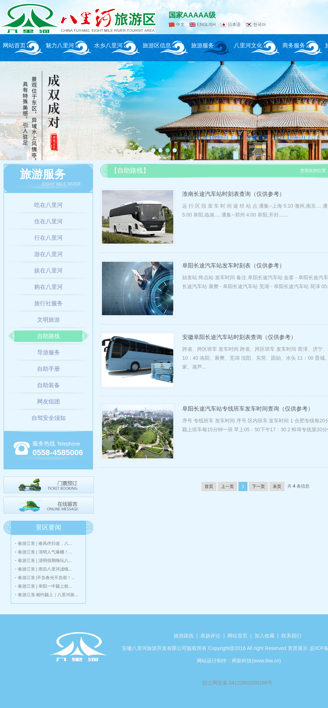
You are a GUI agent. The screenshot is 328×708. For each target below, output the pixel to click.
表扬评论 (210, 636)
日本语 (234, 24)
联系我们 (291, 636)
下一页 (258, 486)
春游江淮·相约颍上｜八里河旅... (48, 594)
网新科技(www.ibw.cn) (256, 660)
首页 (209, 486)
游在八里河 (48, 254)
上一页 (227, 486)
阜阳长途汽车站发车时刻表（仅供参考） (233, 265)
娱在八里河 (48, 270)
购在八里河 (48, 287)
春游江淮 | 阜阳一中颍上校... (45, 586)
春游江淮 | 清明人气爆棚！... (45, 552)
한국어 (259, 24)
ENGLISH (206, 24)
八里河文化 (248, 45)
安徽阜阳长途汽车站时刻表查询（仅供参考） (239, 337)
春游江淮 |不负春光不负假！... (46, 577)
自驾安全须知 (48, 418)
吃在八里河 (48, 205)
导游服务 (48, 352)
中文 (180, 24)
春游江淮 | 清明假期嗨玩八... (45, 560)
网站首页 (14, 45)
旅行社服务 (48, 303)
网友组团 (48, 402)
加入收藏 (265, 636)
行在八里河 (48, 238)
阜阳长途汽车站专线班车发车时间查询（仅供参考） (247, 409)
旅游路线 (184, 636)
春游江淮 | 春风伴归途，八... (45, 543)
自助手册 (48, 369)
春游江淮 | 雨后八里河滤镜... (45, 569)
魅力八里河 (60, 45)
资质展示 (298, 648)
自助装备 (48, 385)
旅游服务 (202, 45)
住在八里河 (48, 221)
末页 (277, 486)
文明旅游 (48, 320)
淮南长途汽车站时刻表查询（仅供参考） (233, 194)
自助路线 (48, 336)
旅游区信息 (157, 45)
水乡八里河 (108, 45)
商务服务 (293, 45)
